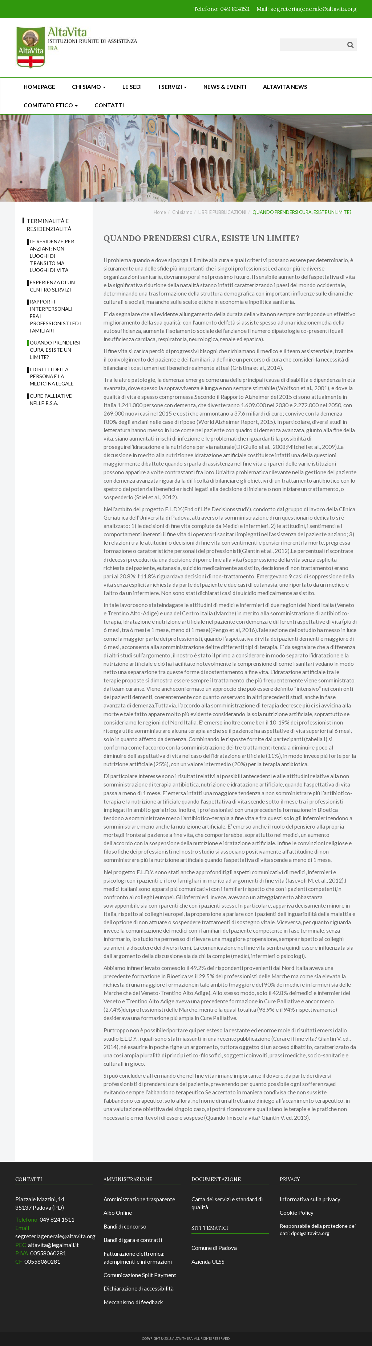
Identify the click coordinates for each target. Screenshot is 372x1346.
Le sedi (132, 86)
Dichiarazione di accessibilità (139, 1288)
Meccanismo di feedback (133, 1302)
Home (160, 212)
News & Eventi (224, 86)
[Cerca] (350, 44)
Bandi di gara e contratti (133, 1239)
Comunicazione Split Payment (140, 1275)
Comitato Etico (51, 105)
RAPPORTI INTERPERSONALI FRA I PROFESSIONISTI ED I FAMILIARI (56, 315)
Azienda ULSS (208, 1261)
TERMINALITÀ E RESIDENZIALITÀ (49, 225)
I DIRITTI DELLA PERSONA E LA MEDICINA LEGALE (52, 376)
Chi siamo (89, 86)
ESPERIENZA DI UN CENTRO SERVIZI (52, 286)
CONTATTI (109, 105)
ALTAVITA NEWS (285, 86)
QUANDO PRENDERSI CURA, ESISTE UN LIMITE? (55, 349)
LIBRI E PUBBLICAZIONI (222, 212)
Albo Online (118, 1212)
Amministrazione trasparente (139, 1199)
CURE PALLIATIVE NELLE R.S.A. (51, 399)
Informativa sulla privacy (310, 1199)
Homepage (39, 86)
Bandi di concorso (125, 1226)
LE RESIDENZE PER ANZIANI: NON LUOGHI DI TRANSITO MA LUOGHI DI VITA (52, 255)
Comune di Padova (214, 1247)
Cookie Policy (297, 1212)
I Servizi (173, 86)
